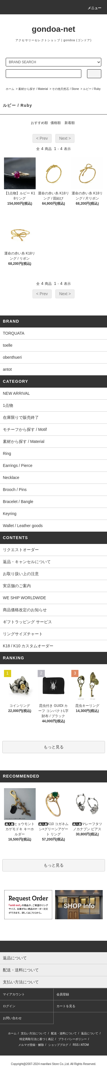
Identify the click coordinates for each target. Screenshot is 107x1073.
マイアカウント (14, 994)
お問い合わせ (12, 1018)
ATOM (85, 1044)
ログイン (9, 1006)
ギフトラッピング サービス (27, 622)
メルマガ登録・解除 (31, 1044)
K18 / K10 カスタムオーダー (28, 646)
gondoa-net (53, 29)
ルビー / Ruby (92, 88)
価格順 (56, 123)
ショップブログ (58, 1044)
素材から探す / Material (33, 88)
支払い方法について (34, 1033)
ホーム (10, 88)
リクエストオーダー (21, 549)
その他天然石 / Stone (65, 88)
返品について (89, 1033)
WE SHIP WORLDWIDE (24, 597)
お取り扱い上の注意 (21, 573)
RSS (76, 1044)
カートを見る (65, 1006)
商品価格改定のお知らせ (25, 609)
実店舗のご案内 (17, 585)
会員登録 (62, 994)
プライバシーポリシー (72, 1039)
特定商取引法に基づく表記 (36, 1039)
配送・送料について (64, 1033)
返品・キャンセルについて (27, 561)
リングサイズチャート (23, 634)
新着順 (69, 123)
